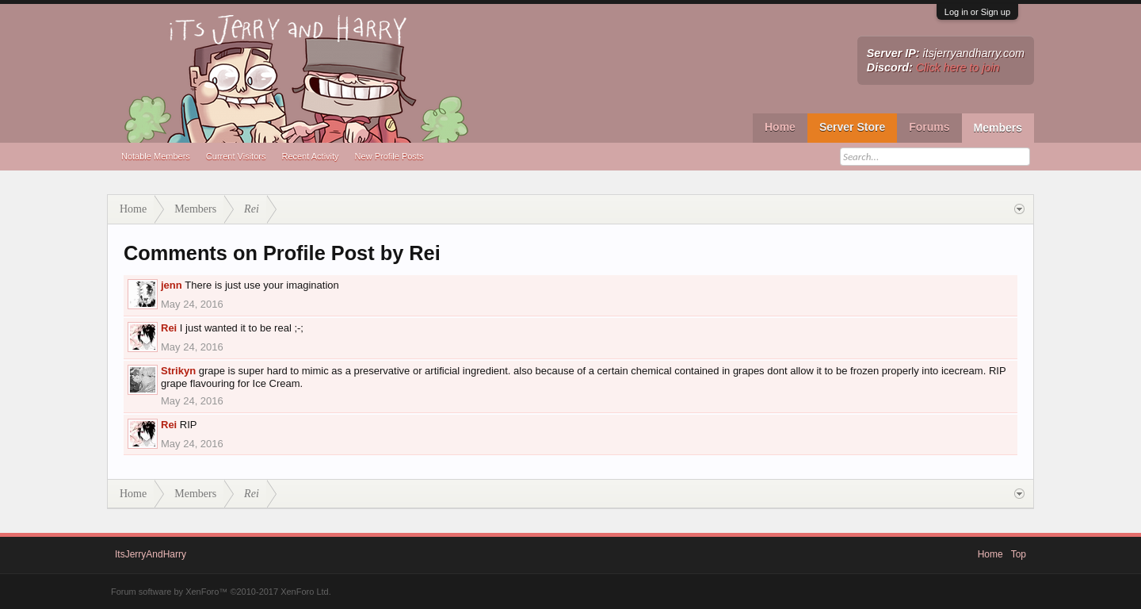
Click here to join (958, 67)
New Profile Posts (389, 156)
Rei (169, 328)
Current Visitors (236, 156)
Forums (929, 127)
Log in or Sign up (977, 12)
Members (998, 127)
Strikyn (178, 371)
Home (780, 127)
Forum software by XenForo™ (221, 591)
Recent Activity (309, 156)
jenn (171, 285)
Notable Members (155, 156)
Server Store (852, 127)
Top (1018, 554)
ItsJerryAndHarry (150, 554)
